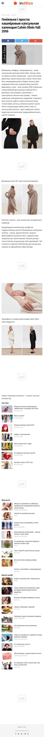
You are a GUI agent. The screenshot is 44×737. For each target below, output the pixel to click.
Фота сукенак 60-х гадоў (22, 444)
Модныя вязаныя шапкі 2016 (24, 425)
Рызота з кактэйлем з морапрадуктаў (27, 569)
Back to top (22, 727)
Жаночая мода (6, 15)
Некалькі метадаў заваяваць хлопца (27, 598)
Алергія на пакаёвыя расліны (24, 513)
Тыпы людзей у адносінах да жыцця (27, 551)
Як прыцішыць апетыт (22, 644)
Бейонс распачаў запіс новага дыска (27, 579)
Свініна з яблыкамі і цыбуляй (24, 607)
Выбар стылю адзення (22, 434)
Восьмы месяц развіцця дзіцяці (25, 560)
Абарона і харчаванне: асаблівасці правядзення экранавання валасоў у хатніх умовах (27, 506)
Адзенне (14, 15)
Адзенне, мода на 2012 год (23, 462)
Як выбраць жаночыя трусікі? (24, 453)
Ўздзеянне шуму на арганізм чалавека (27, 616)
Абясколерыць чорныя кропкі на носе (27, 653)
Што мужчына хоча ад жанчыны (25, 625)
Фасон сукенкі (19, 416)
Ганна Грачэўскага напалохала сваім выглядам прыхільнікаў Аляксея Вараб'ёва (26, 590)
